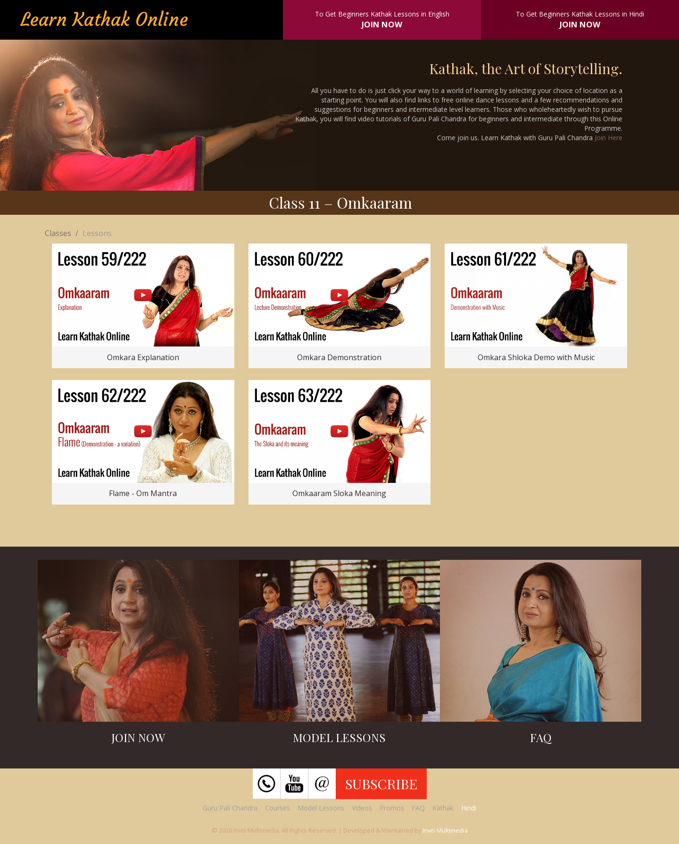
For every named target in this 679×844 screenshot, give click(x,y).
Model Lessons (321, 807)
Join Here (608, 137)
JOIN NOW (382, 24)
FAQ (418, 807)
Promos (392, 807)
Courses (277, 807)
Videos (362, 807)
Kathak (443, 807)
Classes (58, 233)
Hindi (468, 807)
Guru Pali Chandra (230, 807)
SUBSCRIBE (381, 784)
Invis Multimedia (445, 830)
